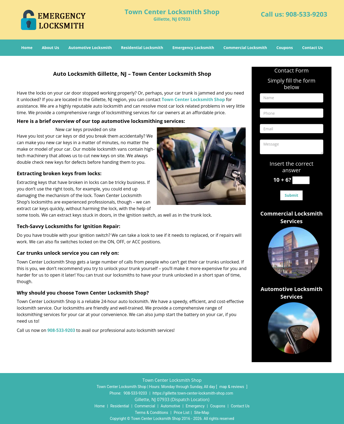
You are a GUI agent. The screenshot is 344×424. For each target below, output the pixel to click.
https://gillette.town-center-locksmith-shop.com (193, 393)
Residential (119, 406)
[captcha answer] (301, 180)
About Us (50, 47)
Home (26, 47)
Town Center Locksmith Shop (193, 99)
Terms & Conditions (151, 412)
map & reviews (232, 386)
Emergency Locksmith (193, 47)
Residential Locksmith (142, 47)
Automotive (170, 406)
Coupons (284, 47)
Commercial (145, 406)
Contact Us (312, 47)
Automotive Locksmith (90, 47)
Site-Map (201, 412)
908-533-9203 (306, 14)
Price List (182, 412)
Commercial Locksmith (245, 47)
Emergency (195, 406)
